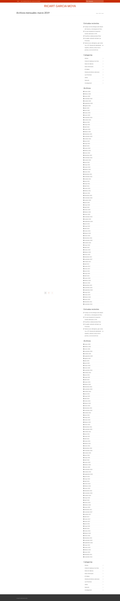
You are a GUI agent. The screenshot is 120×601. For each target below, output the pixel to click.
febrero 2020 (88, 212)
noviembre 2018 (88, 240)
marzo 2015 (87, 294)
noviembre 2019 (88, 216)
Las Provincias (88, 74)
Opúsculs (87, 80)
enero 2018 (87, 254)
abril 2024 (87, 127)
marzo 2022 (87, 167)
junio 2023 (87, 141)
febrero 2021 (88, 190)
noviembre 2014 (88, 304)
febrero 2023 (88, 150)
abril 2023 (87, 145)
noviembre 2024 (88, 117)
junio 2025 (87, 110)
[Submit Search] (87, 1)
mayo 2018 (87, 245)
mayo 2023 (87, 143)
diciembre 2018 (88, 238)
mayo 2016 (87, 273)
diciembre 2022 (88, 155)
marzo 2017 (87, 266)
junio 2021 (87, 181)
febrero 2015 (88, 297)
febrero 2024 (88, 131)
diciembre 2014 (88, 301)
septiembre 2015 (89, 290)
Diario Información (89, 66)
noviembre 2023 (88, 136)
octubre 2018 (88, 242)
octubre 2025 (88, 101)
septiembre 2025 (89, 103)
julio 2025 (87, 108)
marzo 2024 (87, 129)
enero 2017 (87, 268)
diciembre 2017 (88, 257)
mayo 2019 (87, 226)
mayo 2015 (87, 292)
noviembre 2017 (88, 259)
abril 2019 (87, 228)
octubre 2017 (88, 261)
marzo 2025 (87, 112)
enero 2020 (87, 214)
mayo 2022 (87, 164)
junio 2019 (87, 223)
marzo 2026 (87, 91)
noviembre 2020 (88, 197)
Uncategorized (88, 83)
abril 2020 (87, 207)
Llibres (86, 77)
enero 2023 (87, 153)
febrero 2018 (88, 252)
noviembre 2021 (88, 176)
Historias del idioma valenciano (92, 72)
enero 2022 (87, 171)
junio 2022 (87, 162)
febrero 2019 (88, 233)
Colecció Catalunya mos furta (92, 61)
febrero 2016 (88, 280)
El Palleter (87, 69)
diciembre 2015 (88, 285)
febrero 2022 (88, 169)
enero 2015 (87, 299)
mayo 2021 (87, 183)
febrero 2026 (88, 94)
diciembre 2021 (88, 174)
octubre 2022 (88, 160)
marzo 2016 (87, 278)
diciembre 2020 (88, 195)
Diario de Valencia (89, 63)
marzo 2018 (87, 249)
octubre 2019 (88, 219)
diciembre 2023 (88, 134)
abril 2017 (87, 264)
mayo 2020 (87, 205)
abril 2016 (87, 275)
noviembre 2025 (88, 98)
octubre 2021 (88, 179)
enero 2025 (87, 115)
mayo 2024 (87, 124)
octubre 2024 (88, 119)
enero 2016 (87, 283)
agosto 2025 (88, 105)
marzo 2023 (87, 148)
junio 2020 (87, 202)
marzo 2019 (87, 231)
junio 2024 (87, 122)
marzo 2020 (87, 209)
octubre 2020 (88, 200)
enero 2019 (87, 235)
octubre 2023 (88, 138)
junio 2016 (87, 271)
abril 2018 (87, 247)
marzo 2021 (87, 188)
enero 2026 (87, 96)
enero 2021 (87, 193)
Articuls (86, 58)
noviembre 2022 (88, 157)
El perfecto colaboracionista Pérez (93, 36)
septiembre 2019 (89, 221)
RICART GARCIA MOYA (60, 6)
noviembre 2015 (88, 287)
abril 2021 (87, 186)
